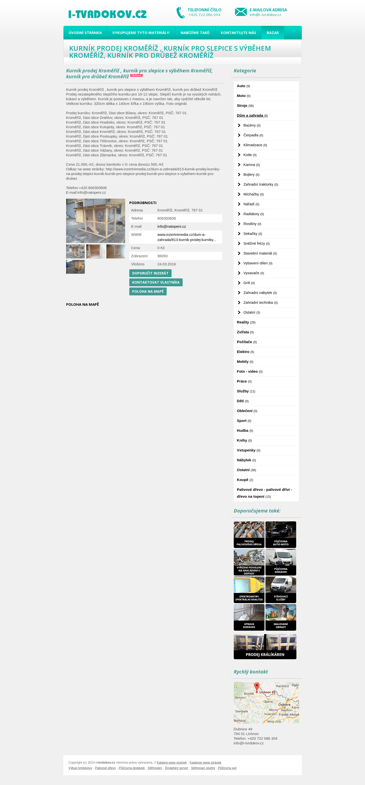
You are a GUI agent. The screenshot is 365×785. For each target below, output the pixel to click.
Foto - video (250, 371)
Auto (243, 86)
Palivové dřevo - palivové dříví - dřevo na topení (264, 492)
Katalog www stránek (172, 762)
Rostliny (252, 224)
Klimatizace (255, 145)
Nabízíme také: (195, 32)
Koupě (245, 480)
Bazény (251, 125)
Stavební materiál (260, 253)
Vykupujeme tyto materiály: (141, 32)
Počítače (247, 342)
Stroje (245, 105)
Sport (244, 420)
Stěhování (155, 768)
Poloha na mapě (148, 291)
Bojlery (251, 174)
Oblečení (247, 411)
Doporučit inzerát (150, 273)
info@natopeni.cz (172, 226)
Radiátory (253, 214)
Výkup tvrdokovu (80, 768)
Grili (249, 283)
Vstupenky (248, 450)
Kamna (251, 164)
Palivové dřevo (105, 768)
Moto (243, 96)
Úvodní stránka (85, 32)
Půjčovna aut (227, 768)
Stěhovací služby (203, 768)
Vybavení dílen (257, 263)
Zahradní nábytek (260, 292)
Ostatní (251, 312)
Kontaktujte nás (238, 32)
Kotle (250, 155)
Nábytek (246, 460)
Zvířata (245, 332)
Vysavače (253, 273)
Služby (246, 391)
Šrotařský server (176, 768)
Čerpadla (253, 135)
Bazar (273, 32)
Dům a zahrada (252, 115)
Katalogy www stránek (205, 762)
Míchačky (253, 194)
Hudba (245, 430)
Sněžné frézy (256, 243)
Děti (243, 401)
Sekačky (252, 233)
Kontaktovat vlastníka (156, 282)
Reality (246, 322)
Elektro (245, 352)
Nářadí (251, 204)
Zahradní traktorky (260, 184)
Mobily (245, 361)
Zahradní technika (260, 302)
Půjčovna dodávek (132, 768)
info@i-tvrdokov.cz (265, 14)
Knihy (244, 440)
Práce (244, 381)
